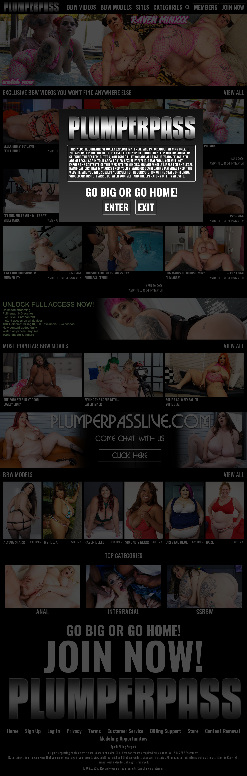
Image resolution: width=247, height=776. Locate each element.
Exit (146, 207)
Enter (117, 207)
